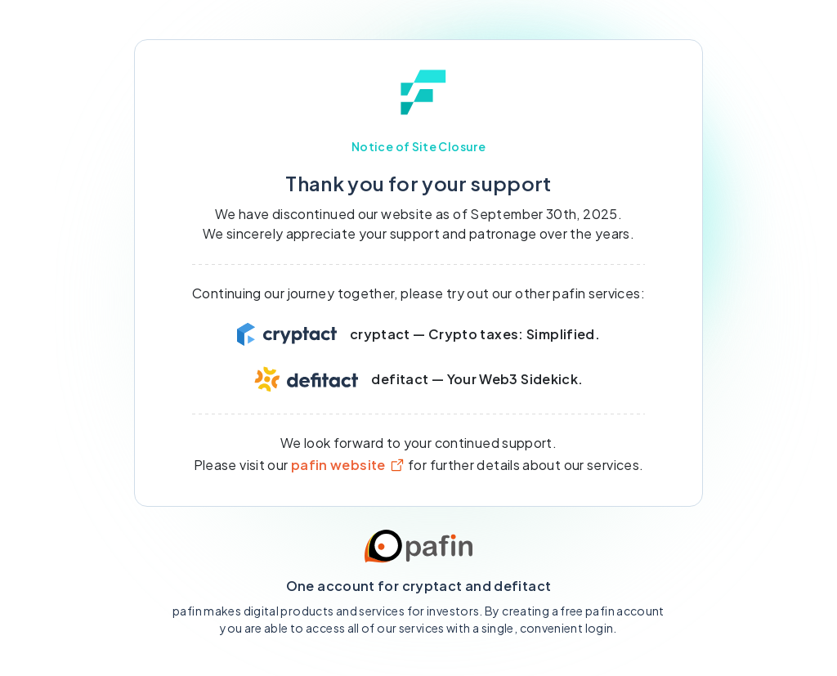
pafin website (348, 464)
